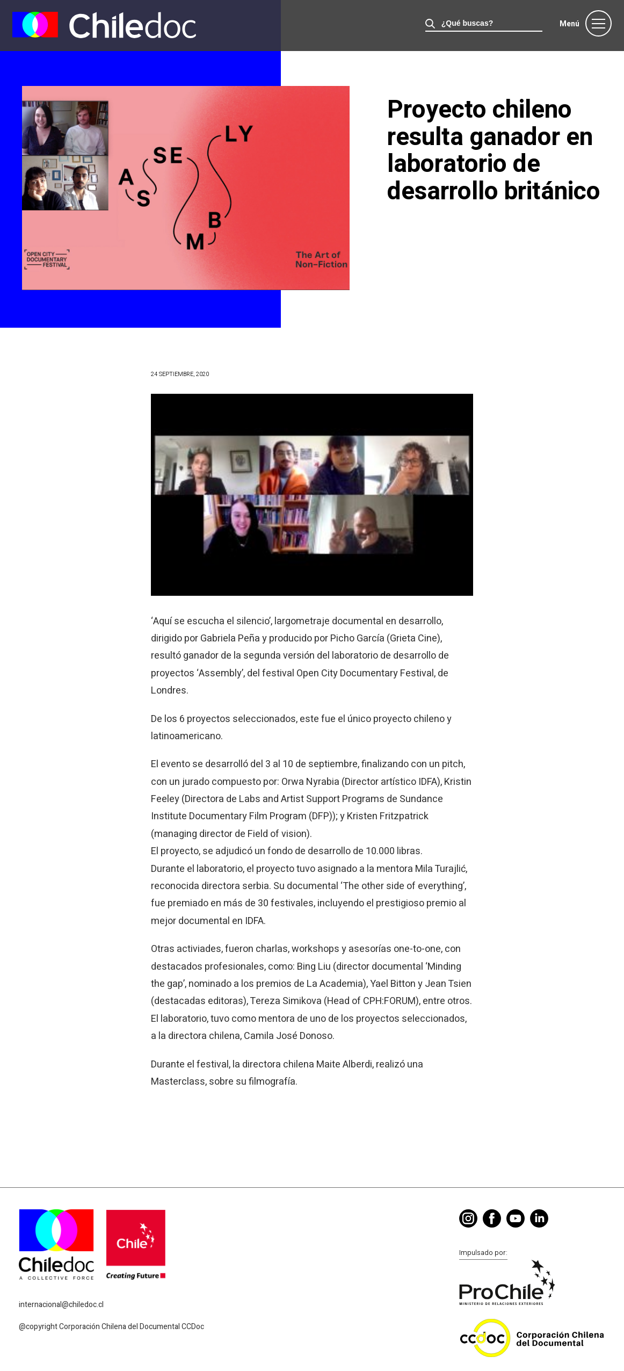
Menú (569, 24)
